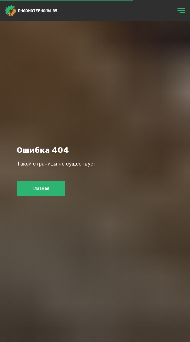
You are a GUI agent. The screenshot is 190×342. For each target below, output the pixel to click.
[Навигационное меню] (181, 10)
